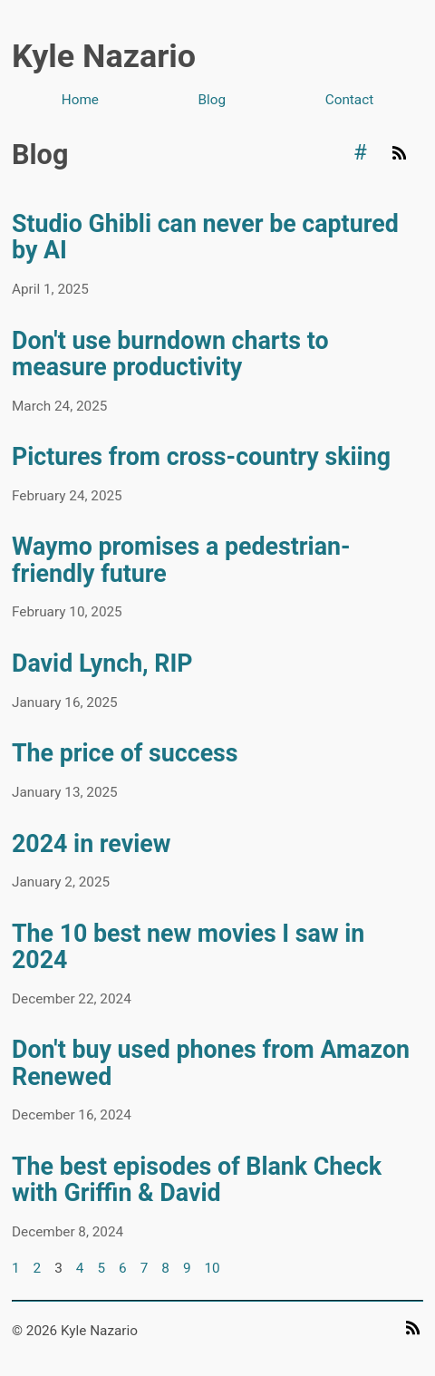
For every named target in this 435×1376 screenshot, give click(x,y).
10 (211, 1268)
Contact (349, 100)
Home (80, 100)
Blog (212, 100)
